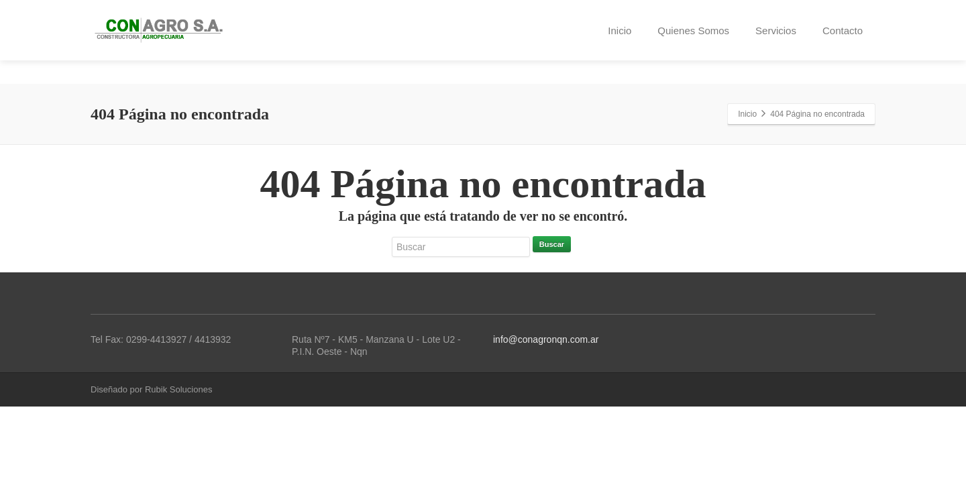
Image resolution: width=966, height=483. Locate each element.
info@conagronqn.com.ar (545, 339)
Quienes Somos (693, 30)
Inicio (619, 30)
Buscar (551, 244)
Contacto (842, 30)
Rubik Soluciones (178, 389)
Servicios (775, 30)
